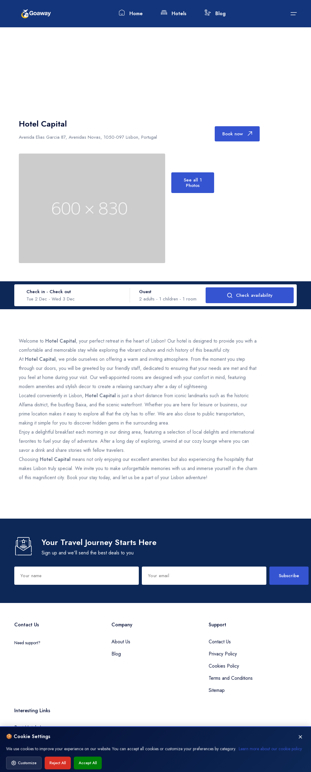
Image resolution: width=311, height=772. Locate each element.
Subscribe (289, 575)
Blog (215, 13)
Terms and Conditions (231, 678)
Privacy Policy (223, 653)
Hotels (173, 13)
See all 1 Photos (192, 183)
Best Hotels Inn (30, 727)
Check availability (249, 295)
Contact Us (220, 641)
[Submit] (294, 14)
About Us (120, 641)
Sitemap (217, 690)
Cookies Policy (224, 665)
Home (131, 13)
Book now (237, 133)
